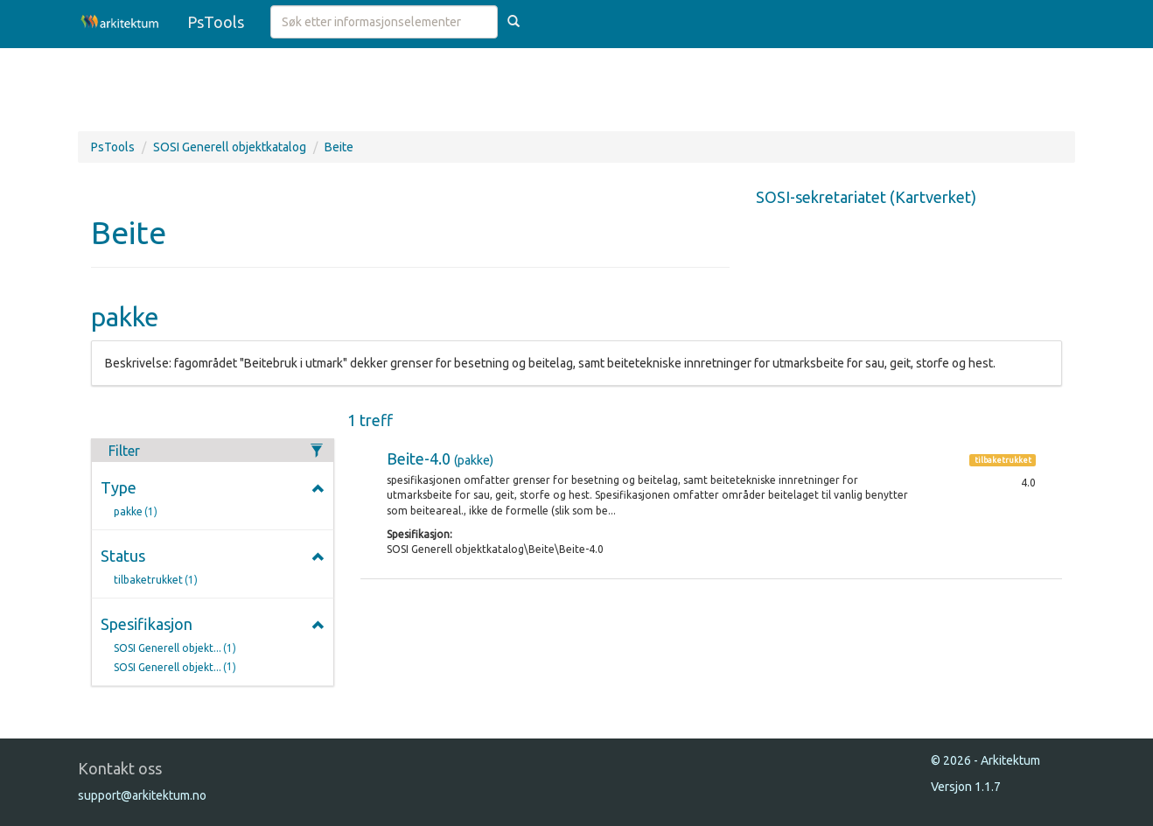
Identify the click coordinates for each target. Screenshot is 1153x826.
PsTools (215, 22)
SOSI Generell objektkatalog (229, 147)
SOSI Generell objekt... (178, 648)
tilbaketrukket (159, 580)
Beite (339, 147)
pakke (139, 512)
